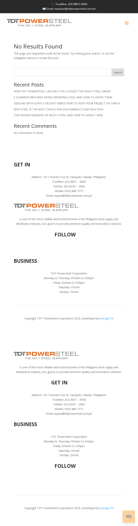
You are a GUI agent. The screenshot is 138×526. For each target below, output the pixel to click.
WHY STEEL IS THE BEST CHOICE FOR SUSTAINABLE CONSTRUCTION (58, 109)
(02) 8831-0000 (77, 4)
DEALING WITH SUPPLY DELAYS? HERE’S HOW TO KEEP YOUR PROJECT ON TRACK (67, 103)
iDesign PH (107, 318)
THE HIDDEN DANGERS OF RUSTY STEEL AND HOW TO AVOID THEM (58, 115)
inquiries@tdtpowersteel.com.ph (75, 8)
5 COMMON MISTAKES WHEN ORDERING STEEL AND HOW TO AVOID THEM (63, 97)
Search (118, 72)
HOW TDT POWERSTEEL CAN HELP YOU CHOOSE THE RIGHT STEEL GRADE (62, 91)
